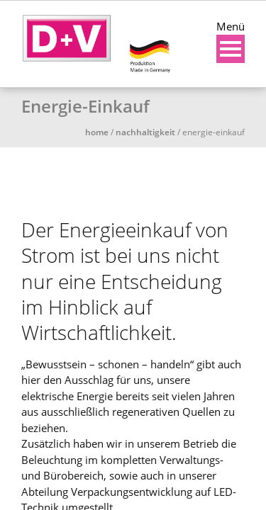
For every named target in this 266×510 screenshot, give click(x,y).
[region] (133, 175)
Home (97, 132)
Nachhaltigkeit (145, 132)
